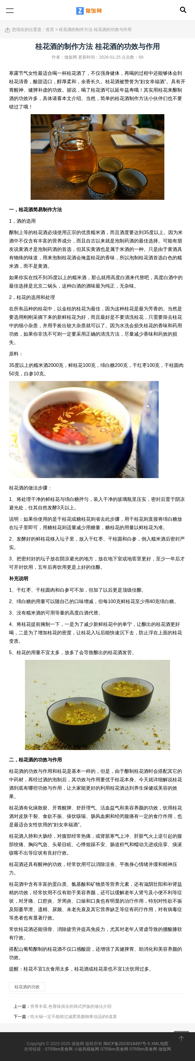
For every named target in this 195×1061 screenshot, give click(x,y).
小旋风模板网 (86, 1049)
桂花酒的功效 (33, 759)
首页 (50, 29)
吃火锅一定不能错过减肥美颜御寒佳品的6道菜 (73, 1016)
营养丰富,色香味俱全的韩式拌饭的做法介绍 (70, 1006)
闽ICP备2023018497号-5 (126, 1043)
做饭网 (164, 1049)
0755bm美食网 (59, 1049)
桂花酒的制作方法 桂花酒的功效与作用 (95, 29)
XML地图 (159, 1043)
